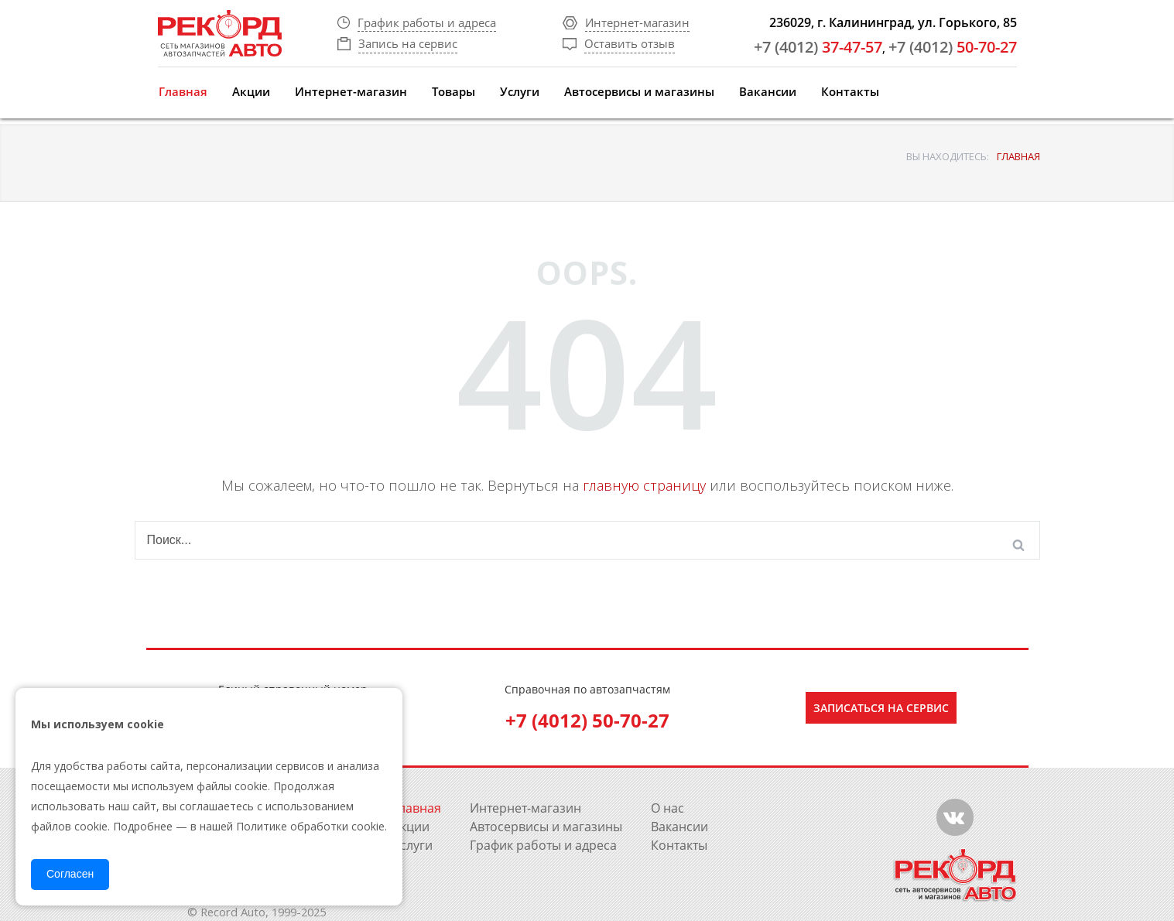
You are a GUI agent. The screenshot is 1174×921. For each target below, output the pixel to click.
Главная (183, 91)
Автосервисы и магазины (639, 91)
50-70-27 (952, 46)
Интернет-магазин (351, 91)
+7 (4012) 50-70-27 (587, 720)
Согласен (70, 874)
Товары (453, 91)
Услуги (519, 91)
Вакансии (767, 91)
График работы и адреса (543, 845)
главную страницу (644, 485)
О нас (667, 808)
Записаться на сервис (881, 707)
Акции (251, 91)
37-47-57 (818, 46)
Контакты (850, 91)
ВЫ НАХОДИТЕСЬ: (947, 156)
